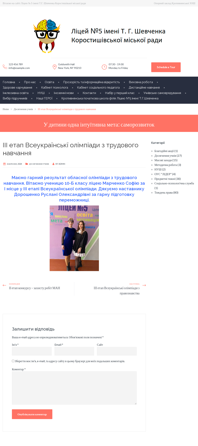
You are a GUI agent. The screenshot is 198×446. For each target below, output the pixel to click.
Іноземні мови (64, 93)
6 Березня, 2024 (14, 164)
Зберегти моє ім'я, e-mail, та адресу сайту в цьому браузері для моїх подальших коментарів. (70, 361)
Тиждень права (164, 192)
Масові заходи (163, 160)
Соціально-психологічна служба (174, 183)
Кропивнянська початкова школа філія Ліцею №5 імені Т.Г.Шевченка (109, 98)
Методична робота (166, 164)
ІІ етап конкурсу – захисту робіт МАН (34, 288)
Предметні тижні (165, 178)
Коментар (19, 369)
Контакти (89, 93)
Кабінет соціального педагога (98, 87)
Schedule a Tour (166, 67)
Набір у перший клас (119, 93)
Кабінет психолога (54, 87)
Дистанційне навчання (144, 87)
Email (59, 344)
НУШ (41, 93)
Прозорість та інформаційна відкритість (91, 82)
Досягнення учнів (39, 164)
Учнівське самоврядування (162, 93)
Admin (62, 164)
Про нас (30, 82)
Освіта (49, 82)
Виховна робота (141, 82)
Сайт (100, 344)
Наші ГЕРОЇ (44, 98)
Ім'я (15, 344)
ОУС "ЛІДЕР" (163, 174)
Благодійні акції (164, 151)
